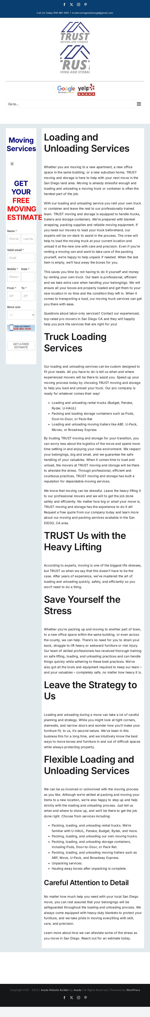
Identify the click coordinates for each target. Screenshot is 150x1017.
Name (12, 231)
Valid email (15, 250)
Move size (14, 307)
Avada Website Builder (55, 990)
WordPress (133, 990)
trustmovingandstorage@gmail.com (92, 12)
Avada (77, 990)
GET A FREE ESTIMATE (21, 346)
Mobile (12, 269)
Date (25, 269)
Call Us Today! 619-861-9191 (53, 12)
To (23, 288)
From (11, 288)
